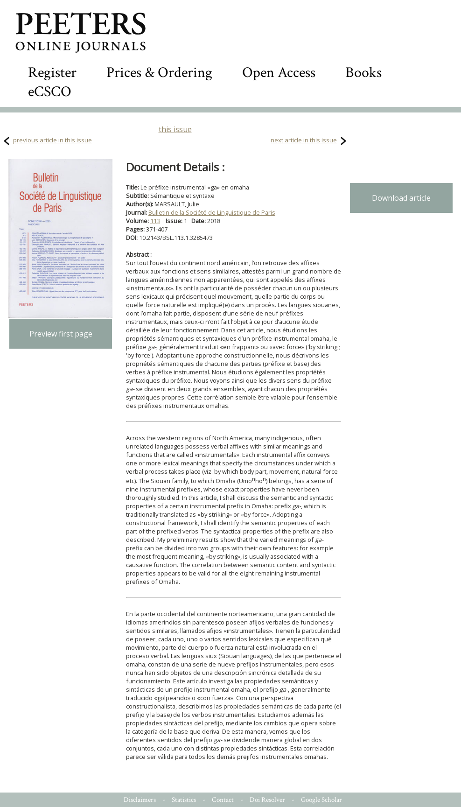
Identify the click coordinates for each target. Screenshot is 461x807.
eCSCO (49, 91)
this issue (175, 129)
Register (52, 72)
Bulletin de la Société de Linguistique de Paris (211, 212)
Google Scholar (321, 799)
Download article (401, 198)
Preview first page (60, 334)
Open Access (278, 72)
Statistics (184, 799)
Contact (223, 799)
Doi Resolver (267, 799)
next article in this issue (304, 140)
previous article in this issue (52, 140)
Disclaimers (140, 799)
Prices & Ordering (159, 72)
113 (155, 221)
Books (363, 72)
